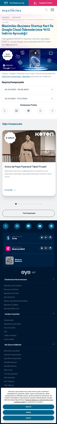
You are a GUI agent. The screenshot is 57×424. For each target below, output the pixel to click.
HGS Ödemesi (9, 385)
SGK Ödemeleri (9, 378)
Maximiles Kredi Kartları (12, 324)
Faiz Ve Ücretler (9, 328)
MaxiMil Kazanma (10, 362)
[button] (11, 10)
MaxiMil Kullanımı (10, 366)
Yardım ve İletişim (10, 335)
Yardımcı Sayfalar (12, 314)
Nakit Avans (8, 370)
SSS (5, 332)
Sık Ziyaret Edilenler (13, 345)
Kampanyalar (8, 320)
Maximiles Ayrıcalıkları (12, 351)
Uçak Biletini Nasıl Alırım (12, 358)
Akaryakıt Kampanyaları (12, 355)
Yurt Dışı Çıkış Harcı (11, 374)
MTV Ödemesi (9, 381)
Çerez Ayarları (9, 339)
